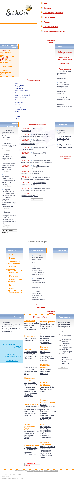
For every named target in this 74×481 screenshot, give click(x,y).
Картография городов (30, 451)
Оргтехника (45, 449)
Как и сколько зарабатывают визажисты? (32, 172)
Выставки (50, 324)
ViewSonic (7, 186)
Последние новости (37, 124)
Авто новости (65, 69)
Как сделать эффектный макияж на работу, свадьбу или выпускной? (36, 161)
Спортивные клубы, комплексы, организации (45, 434)
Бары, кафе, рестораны (29, 434)
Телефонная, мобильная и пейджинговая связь (46, 454)
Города (33, 338)
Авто (44, 3)
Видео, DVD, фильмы (23, 86)
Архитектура (45, 369)
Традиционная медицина (30, 394)
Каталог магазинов (21, 93)
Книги (17, 100)
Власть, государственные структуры (47, 407)
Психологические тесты (53, 31)
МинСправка (19, 107)
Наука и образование (45, 383)
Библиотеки (45, 371)
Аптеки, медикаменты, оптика (46, 356)
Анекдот (18, 317)
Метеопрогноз (30, 454)
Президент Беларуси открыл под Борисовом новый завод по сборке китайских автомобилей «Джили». (63, 87)
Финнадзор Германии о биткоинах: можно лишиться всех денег (35, 178)
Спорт (10, 289)
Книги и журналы (61, 131)
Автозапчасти (30, 329)
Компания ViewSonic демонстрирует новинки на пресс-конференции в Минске (8, 179)
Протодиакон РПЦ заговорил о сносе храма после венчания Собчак (35, 155)
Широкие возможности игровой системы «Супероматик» (35, 189)
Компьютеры (29, 365)
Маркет (17, 104)
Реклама (62, 250)
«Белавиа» (7, 151)
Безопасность (30, 367)
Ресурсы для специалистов (30, 390)
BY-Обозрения (30, 352)
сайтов (44, 317)
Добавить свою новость (8, 231)
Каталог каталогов (21, 90)
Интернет (28, 349)
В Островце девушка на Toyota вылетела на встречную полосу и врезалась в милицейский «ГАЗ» (64, 101)
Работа (45, 22)
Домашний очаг (46, 334)
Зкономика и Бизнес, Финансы (13, 262)
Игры (26, 438)
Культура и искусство (44, 366)
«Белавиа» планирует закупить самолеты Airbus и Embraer (9, 146)
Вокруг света (29, 336)
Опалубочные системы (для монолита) (64, 138)
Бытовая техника (47, 447)
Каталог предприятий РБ (5, 72)
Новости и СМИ (31, 404)
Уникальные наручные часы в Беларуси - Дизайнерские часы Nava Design (9, 133)
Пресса (27, 415)
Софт (17, 118)
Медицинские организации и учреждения (30, 385)
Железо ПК (29, 369)
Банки (42, 324)
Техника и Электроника (45, 443)
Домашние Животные (44, 339)
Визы (26, 338)
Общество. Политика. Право (47, 401)
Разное (11, 285)
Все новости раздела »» (40, 306)
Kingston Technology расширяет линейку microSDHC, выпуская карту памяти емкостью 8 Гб (9, 217)
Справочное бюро (31, 445)
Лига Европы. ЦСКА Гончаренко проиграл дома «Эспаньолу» (35, 135)
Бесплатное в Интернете (30, 357)
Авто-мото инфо (31, 323)
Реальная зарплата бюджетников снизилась (33, 183)
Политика (12, 276)
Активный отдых (31, 431)
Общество (12, 272)
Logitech (6, 171)
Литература (7, 66)
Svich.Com (7, 474)
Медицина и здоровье (29, 379)
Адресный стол (30, 448)
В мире (11, 258)
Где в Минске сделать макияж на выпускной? (35, 167)
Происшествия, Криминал (14, 280)
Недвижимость (20, 109)
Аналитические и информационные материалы (32, 409)
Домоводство (45, 343)
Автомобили (29, 321)
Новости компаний (11, 268)
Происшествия (38, 250)
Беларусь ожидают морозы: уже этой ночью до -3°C (37, 195)
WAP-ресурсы (30, 354)
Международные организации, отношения (47, 417)
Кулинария (19, 102)
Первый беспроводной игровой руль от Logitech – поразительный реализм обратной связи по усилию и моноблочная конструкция (8, 161)
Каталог (37, 317)
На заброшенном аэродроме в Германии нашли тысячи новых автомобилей (64, 74)
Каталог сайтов (49, 27)
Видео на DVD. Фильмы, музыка (64, 146)
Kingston (7, 208)
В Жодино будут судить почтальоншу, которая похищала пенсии (38, 295)
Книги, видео (48, 17)
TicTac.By (7, 139)
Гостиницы (28, 340)
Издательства (30, 413)
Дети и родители (47, 336)
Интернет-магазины (44, 348)
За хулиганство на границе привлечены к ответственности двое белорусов (38, 270)
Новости (46, 8)
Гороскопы (19, 88)
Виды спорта (45, 427)
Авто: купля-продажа (29, 326)
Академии (44, 387)
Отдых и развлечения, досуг (29, 426)
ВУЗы (52, 387)
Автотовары (45, 352)
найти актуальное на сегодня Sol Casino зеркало (42, 471)
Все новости (37, 200)
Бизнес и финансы (48, 322)
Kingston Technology (6, 226)
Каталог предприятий (52, 13)
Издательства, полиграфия (46, 327)
